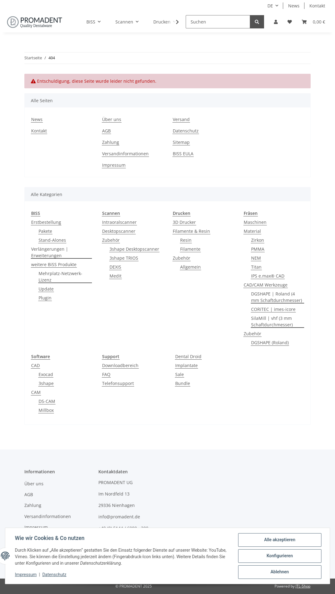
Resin (186, 240)
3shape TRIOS (124, 258)
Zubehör (111, 240)
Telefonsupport (118, 383)
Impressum (114, 165)
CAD (35, 365)
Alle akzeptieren (279, 540)
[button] (276, 21)
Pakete (45, 231)
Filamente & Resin (191, 231)
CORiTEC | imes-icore (273, 309)
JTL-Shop (303, 586)
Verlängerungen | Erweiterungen (49, 252)
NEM (256, 258)
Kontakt (317, 6)
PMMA (257, 249)
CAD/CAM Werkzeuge (265, 285)
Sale (179, 374)
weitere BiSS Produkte (54, 264)
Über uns (111, 119)
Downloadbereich (120, 365)
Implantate (186, 365)
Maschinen (255, 222)
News (294, 6)
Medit (116, 276)
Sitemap (181, 142)
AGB (106, 131)
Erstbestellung (46, 222)
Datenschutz (186, 131)
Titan (256, 267)
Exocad (46, 374)
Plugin (45, 298)
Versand (181, 119)
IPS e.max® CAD (267, 276)
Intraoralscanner (119, 222)
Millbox (46, 410)
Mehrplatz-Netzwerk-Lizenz (60, 276)
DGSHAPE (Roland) (270, 342)
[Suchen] (218, 21)
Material (252, 231)
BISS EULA (183, 154)
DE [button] (270, 6)
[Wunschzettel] (290, 21)
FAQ (106, 374)
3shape (46, 383)
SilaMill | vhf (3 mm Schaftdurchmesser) (272, 321)
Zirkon (257, 240)
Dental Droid (188, 356)
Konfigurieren (279, 556)
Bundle (182, 383)
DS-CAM (47, 401)
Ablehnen (279, 572)
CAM (36, 392)
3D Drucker (184, 222)
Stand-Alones (52, 240)
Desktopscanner (118, 231)
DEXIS (115, 267)
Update (46, 289)
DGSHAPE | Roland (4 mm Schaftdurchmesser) (276, 297)
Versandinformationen (125, 154)
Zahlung (110, 142)
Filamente (190, 249)
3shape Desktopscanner (134, 249)
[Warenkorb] (313, 21)
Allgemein (190, 267)
